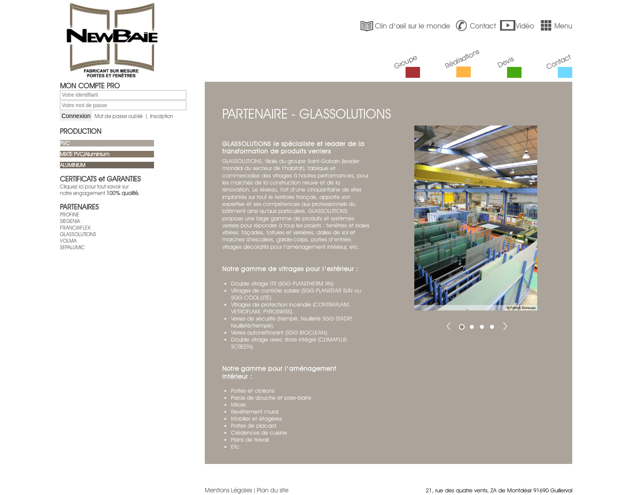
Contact (475, 25)
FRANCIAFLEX (75, 227)
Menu (555, 25)
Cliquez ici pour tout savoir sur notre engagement (99, 189)
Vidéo (517, 25)
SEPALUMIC (72, 247)
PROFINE (69, 214)
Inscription (161, 116)
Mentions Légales (228, 490)
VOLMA (68, 240)
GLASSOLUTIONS (78, 234)
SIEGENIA (70, 221)
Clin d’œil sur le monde (404, 26)
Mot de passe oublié (118, 116)
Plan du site (272, 490)
